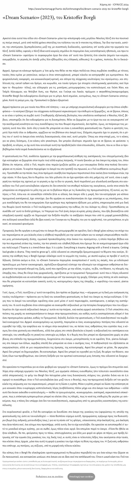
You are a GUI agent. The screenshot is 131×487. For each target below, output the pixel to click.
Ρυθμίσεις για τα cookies (49, 476)
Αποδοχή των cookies (81, 476)
